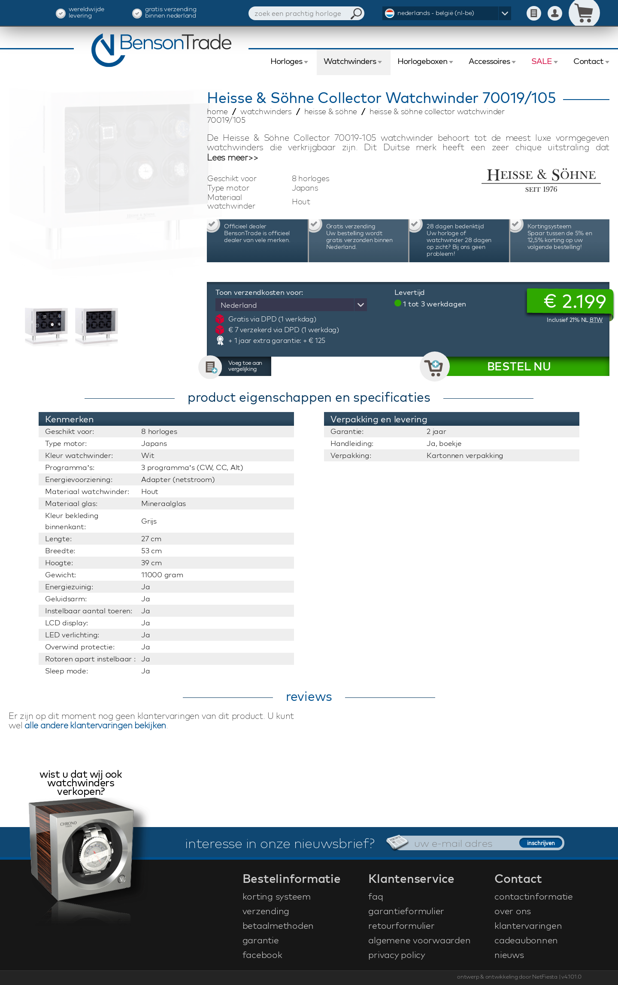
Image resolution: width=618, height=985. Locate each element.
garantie (260, 940)
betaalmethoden (278, 925)
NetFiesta (544, 976)
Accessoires (489, 61)
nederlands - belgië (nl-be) (435, 13)
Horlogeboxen (422, 61)
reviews (309, 696)
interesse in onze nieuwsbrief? (280, 843)
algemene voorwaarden (419, 940)
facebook (262, 954)
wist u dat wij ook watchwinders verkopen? (80, 783)
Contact (588, 61)
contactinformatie (533, 896)
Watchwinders (350, 61)
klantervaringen (528, 925)
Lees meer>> (232, 157)
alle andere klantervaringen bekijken (95, 725)
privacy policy (396, 954)
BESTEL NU (519, 366)
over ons (512, 910)
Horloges (286, 61)
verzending (266, 910)
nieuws (509, 954)
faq (375, 896)
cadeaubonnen (526, 940)
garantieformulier (406, 910)
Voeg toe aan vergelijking (245, 365)
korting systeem (276, 896)
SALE (541, 61)
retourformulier (401, 925)
